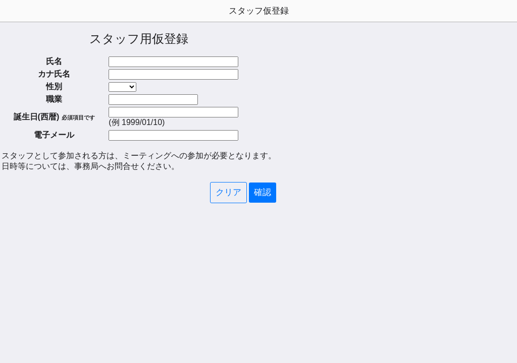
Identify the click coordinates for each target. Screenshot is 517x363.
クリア (228, 192)
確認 (262, 192)
